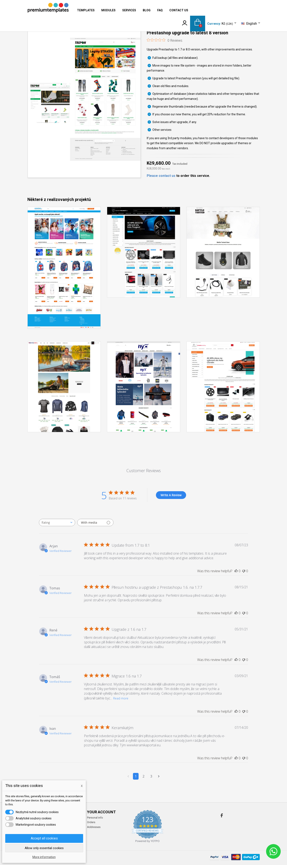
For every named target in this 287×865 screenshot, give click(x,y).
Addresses (93, 827)
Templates (86, 10)
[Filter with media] (95, 522)
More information (44, 857)
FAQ (160, 10)
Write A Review (171, 495)
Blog (147, 10)
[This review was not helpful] (243, 571)
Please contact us (161, 176)
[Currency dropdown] (229, 23)
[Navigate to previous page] (128, 776)
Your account (101, 812)
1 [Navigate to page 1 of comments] (136, 776)
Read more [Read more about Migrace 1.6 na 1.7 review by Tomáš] (120, 698)
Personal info (95, 817)
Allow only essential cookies (44, 848)
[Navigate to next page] (158, 776)
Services (129, 10)
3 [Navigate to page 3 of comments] (151, 776)
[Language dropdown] (251, 23)
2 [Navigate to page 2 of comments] (143, 776)
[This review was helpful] (236, 571)
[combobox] (57, 522)
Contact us (178, 10)
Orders (91, 822)
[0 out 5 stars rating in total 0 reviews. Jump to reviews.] (164, 40)
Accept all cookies (44, 838)
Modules (108, 10)
